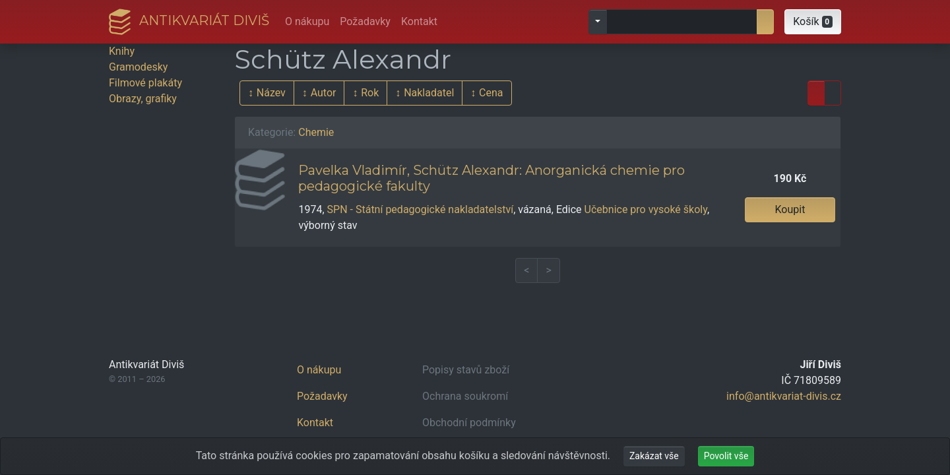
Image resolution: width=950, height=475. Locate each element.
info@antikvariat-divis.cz (783, 396)
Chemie (316, 132)
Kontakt (419, 21)
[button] (812, 21)
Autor (323, 92)
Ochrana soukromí (465, 396)
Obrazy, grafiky (143, 98)
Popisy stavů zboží (465, 370)
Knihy (122, 51)
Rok (370, 92)
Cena (491, 92)
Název (271, 92)
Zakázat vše (654, 456)
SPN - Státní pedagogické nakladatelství (420, 209)
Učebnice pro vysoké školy (646, 209)
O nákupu (307, 21)
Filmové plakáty (145, 83)
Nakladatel (429, 92)
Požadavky (365, 21)
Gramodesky (138, 67)
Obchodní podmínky (469, 422)
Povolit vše (726, 456)
